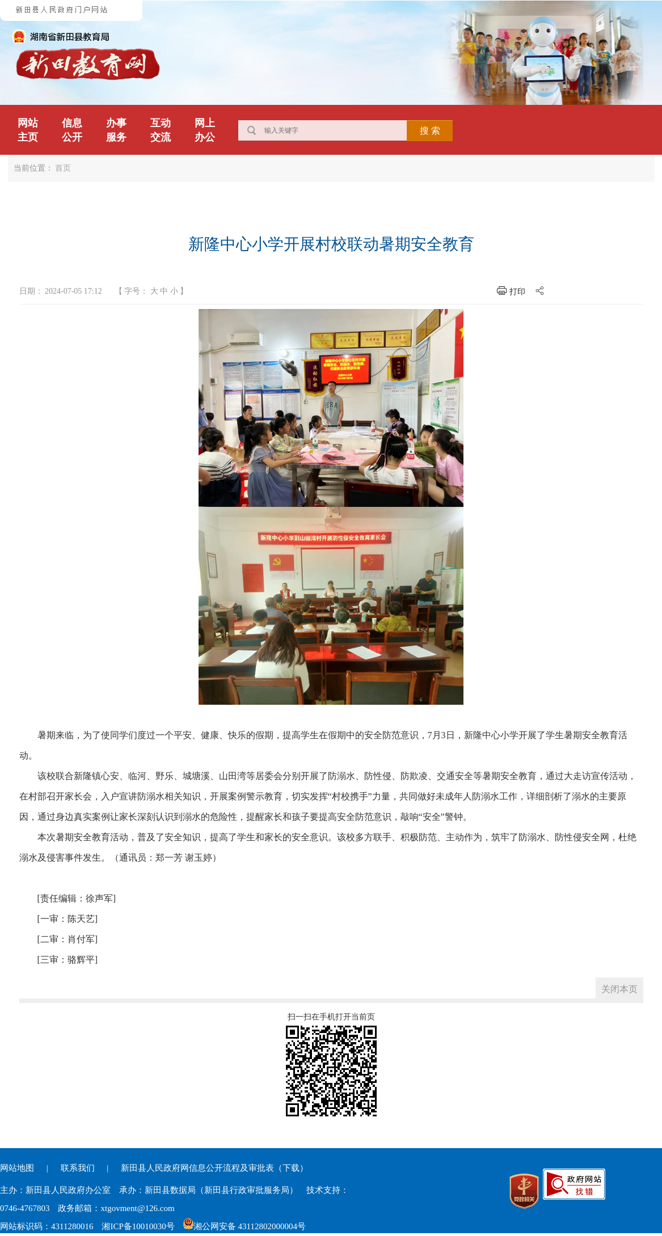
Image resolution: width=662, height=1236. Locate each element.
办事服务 (116, 130)
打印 (517, 291)
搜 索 (430, 131)
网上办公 (205, 130)
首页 (63, 168)
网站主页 (28, 130)
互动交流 (160, 130)
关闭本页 (619, 989)
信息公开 (72, 130)
